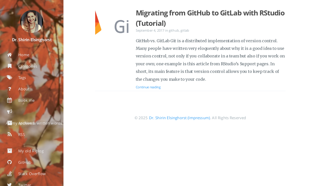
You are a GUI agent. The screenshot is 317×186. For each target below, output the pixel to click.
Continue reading (148, 87)
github (174, 30)
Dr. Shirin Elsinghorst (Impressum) (179, 117)
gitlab (184, 30)
